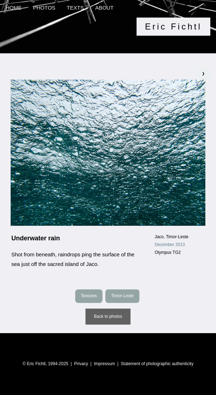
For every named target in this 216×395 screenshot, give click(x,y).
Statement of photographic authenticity (157, 363)
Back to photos (108, 316)
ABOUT (104, 8)
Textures (89, 295)
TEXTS (75, 8)
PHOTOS (44, 8)
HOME (14, 8)
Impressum (104, 363)
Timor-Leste (122, 295)
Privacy (81, 363)
